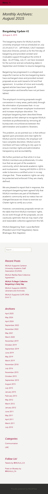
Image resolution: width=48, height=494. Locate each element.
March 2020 (10, 337)
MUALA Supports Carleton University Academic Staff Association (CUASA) (16, 268)
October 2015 (11, 376)
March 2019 (10, 360)
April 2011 (9, 419)
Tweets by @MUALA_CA (15, 463)
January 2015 (10, 392)
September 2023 (12, 325)
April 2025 (9, 313)
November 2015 (11, 372)
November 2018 (11, 364)
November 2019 (11, 341)
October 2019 (11, 345)
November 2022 (11, 329)
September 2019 (12, 349)
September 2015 (12, 380)
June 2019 (9, 353)
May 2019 (9, 356)
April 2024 (9, 321)
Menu (5, 3)
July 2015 (9, 388)
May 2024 (9, 317)
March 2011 (10, 423)
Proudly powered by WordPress (24, 489)
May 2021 (9, 333)
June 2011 (9, 411)
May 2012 (9, 400)
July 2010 (9, 427)
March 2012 (10, 404)
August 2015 (10, 384)
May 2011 (9, 415)
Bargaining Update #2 (16, 31)
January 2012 (10, 407)
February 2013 (11, 396)
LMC (7, 447)
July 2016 (9, 368)
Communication (11, 443)
